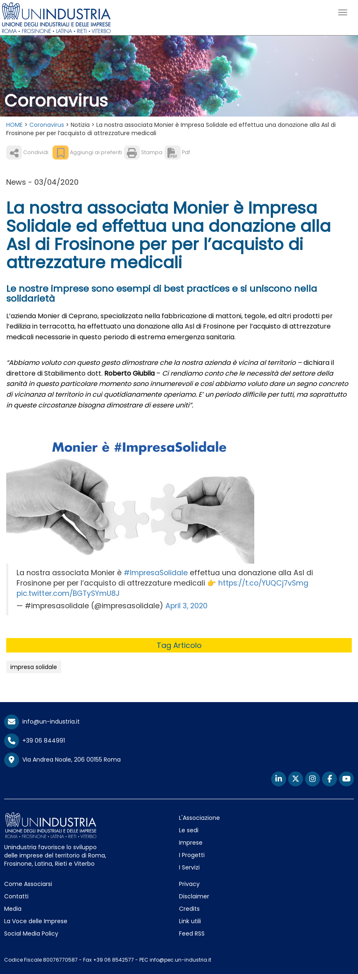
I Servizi (189, 867)
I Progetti (192, 855)
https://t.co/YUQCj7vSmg (263, 583)
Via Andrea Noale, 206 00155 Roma (62, 760)
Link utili (190, 921)
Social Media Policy (31, 933)
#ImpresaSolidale (156, 573)
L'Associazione (199, 818)
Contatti (16, 896)
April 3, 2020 (186, 606)
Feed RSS (192, 933)
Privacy (189, 884)
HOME (14, 125)
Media (12, 909)
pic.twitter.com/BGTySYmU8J (68, 593)
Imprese (191, 842)
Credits (189, 909)
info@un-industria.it (42, 721)
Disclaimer (194, 896)
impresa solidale (33, 667)
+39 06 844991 (34, 740)
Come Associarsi (28, 884)
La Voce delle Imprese (35, 921)
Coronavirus (46, 125)
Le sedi (188, 830)
